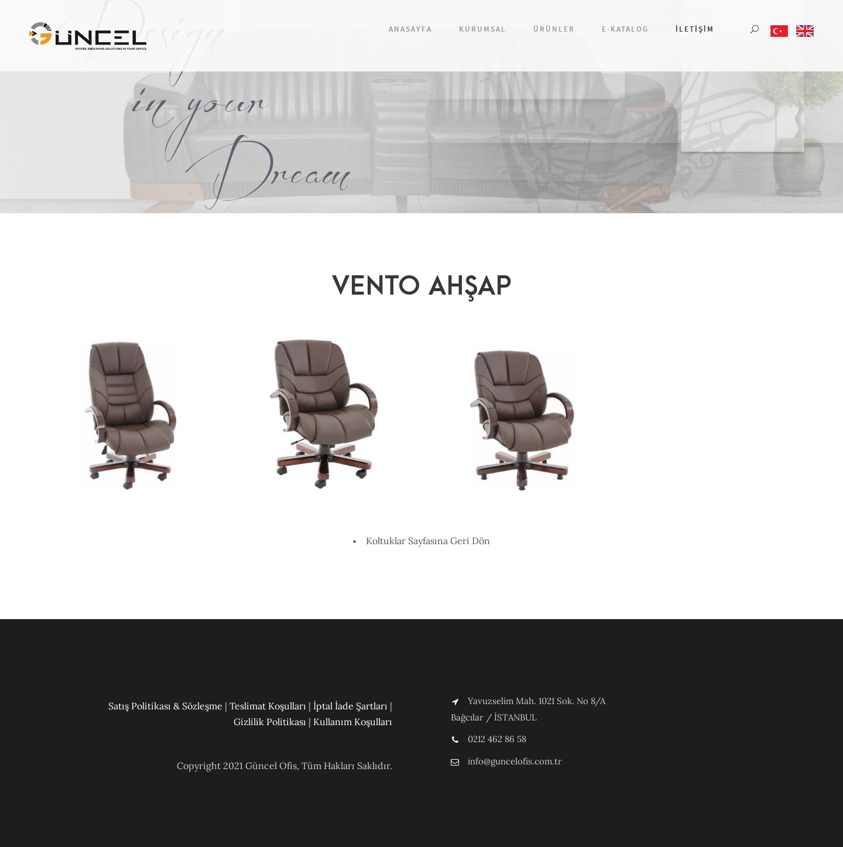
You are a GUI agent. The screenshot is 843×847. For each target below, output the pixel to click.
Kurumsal (482, 29)
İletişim (695, 29)
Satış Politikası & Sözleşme (165, 706)
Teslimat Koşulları (267, 706)
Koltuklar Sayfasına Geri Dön (428, 541)
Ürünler (554, 29)
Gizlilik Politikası (270, 722)
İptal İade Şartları (350, 706)
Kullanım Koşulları (352, 722)
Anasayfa (410, 29)
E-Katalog (625, 29)
